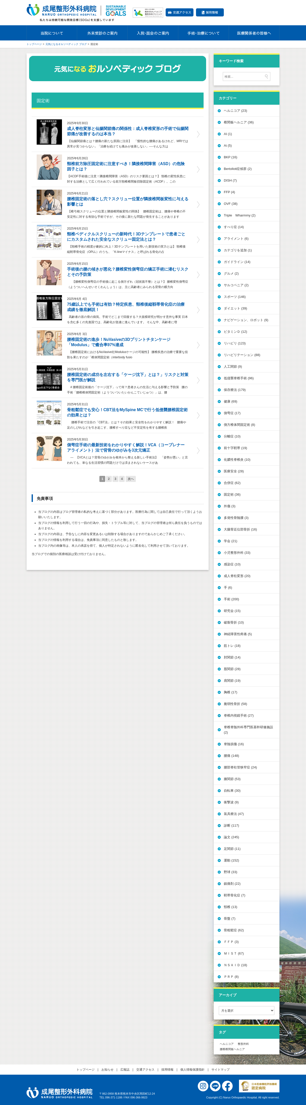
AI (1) (228, 134)
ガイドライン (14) (237, 262)
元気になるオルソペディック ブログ (66, 44)
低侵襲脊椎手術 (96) (239, 378)
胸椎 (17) (230, 692)
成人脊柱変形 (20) (237, 576)
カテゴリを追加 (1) (238, 250)
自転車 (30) (232, 790)
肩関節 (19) (232, 680)
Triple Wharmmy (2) (239, 215)
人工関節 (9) (233, 366)
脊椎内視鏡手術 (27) (239, 715)
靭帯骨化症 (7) (234, 895)
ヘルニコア (227, 1043)
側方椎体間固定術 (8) (239, 425)
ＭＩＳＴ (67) (234, 953)
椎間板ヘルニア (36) (239, 122)
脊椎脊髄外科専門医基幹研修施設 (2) (248, 729)
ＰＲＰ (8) (231, 977)
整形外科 (243, 1043)
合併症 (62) (232, 483)
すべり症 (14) (234, 227)
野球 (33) (230, 872)
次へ (131, 479)
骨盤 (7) (229, 918)
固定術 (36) (232, 494)
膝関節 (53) (232, 779)
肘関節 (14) (232, 657)
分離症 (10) (232, 436)
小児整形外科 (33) (237, 553)
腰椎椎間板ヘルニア (232, 1049)
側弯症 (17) (232, 413)
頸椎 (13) (230, 907)
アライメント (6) (236, 238)
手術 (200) (231, 599)
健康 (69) (230, 401)
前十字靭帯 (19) (235, 448)
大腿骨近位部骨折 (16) (240, 529)
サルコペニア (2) (236, 285)
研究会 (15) (232, 611)
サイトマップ (220, 1069)
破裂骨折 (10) (234, 622)
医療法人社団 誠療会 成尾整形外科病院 (59, 1092)
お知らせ (107, 1069)
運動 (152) (231, 860)
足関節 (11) (232, 849)
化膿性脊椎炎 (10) (237, 459)
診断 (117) (231, 825)
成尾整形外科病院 (77, 12)
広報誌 (124, 1069)
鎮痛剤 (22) (232, 884)
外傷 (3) (229, 506)
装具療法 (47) (234, 814)
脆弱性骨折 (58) (235, 704)
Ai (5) (228, 145)
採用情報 (210, 12)
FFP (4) (229, 192)
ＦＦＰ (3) (231, 942)
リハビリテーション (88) (242, 355)
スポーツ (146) (235, 297)
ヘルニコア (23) (235, 111)
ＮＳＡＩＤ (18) (235, 965)
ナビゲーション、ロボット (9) (246, 320)
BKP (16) (230, 157)
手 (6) (228, 587)
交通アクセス (179, 12)
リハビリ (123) (235, 343)
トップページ (34, 44)
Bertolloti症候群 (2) (238, 169)
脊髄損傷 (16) (234, 744)
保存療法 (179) (235, 390)
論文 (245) (231, 837)
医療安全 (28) (234, 471)
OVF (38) (230, 204)
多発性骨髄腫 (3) (236, 518)
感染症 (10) (232, 564)
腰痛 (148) (231, 756)
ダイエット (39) (235, 308)
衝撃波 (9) (231, 802)
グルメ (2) (231, 273)
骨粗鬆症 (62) (234, 930)
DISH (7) (230, 180)
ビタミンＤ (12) (235, 332)
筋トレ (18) (232, 646)
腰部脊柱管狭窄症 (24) (240, 767)
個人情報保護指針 (192, 1069)
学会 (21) (230, 541)
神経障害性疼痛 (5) (238, 634)
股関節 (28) (232, 669)
